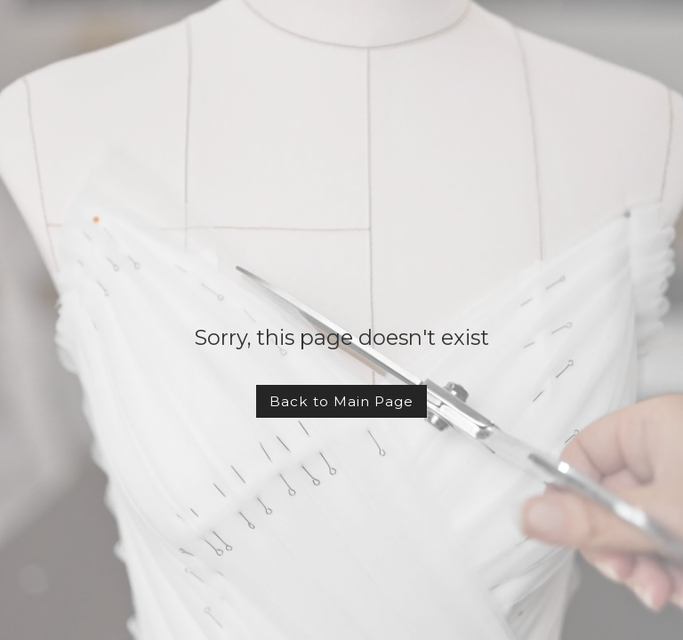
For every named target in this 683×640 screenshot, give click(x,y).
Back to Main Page (341, 401)
